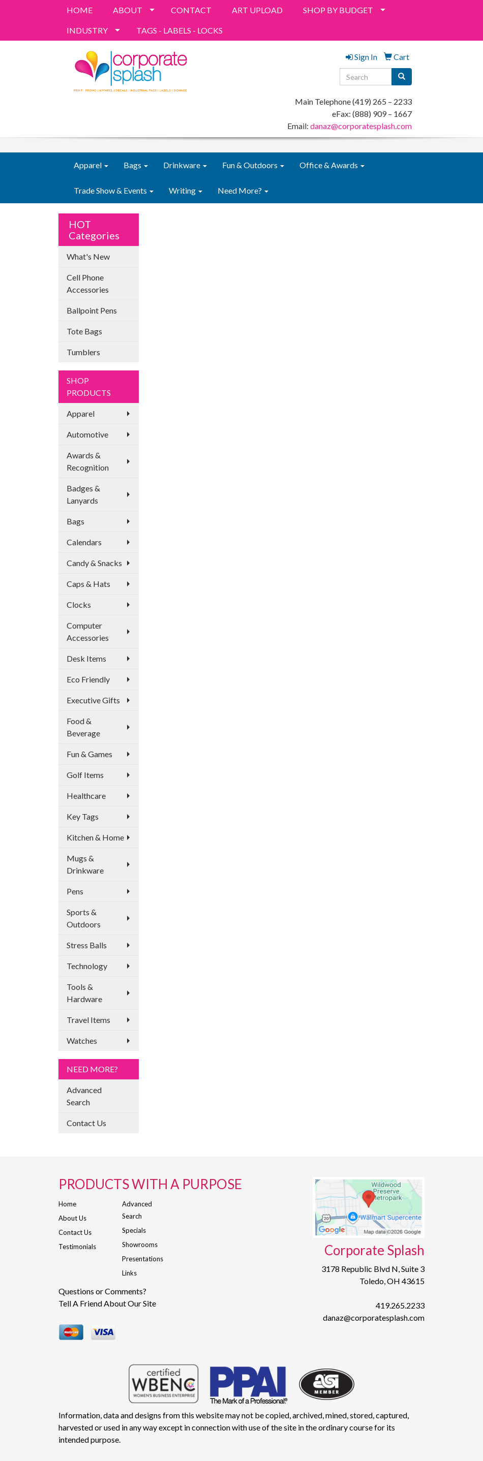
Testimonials (77, 1246)
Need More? (243, 190)
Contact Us (86, 1123)
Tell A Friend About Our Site (107, 1303)
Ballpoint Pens (92, 310)
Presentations (142, 1259)
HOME (80, 10)
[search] (401, 76)
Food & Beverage (83, 727)
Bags (136, 165)
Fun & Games (89, 754)
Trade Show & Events (114, 190)
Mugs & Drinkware (85, 864)
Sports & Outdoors (84, 918)
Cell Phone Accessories (88, 283)
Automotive (87, 434)
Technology (87, 966)
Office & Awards (332, 165)
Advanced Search (84, 1096)
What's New (88, 256)
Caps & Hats (88, 583)
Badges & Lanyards (83, 494)
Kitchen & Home (95, 837)
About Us (72, 1218)
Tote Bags (84, 331)
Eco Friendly (88, 679)
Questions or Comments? (102, 1291)
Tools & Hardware (84, 993)
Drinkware (185, 165)
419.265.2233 (400, 1305)
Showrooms (140, 1244)
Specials (134, 1230)
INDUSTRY (87, 30)
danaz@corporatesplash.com (361, 126)
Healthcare (86, 795)
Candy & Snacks (94, 563)
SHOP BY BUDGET (338, 10)
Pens (75, 891)
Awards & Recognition (88, 461)
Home (67, 1204)
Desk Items (86, 658)
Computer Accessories (88, 631)
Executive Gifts (93, 700)
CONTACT (191, 10)
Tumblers (83, 352)
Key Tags (83, 816)
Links (129, 1273)
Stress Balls (87, 945)
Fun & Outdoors (253, 165)
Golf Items (85, 775)
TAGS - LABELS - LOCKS (179, 30)
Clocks (79, 604)
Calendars (84, 542)
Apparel (91, 165)
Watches (82, 1040)
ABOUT (127, 10)
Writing (185, 190)
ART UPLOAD (257, 10)
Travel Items (88, 1019)
